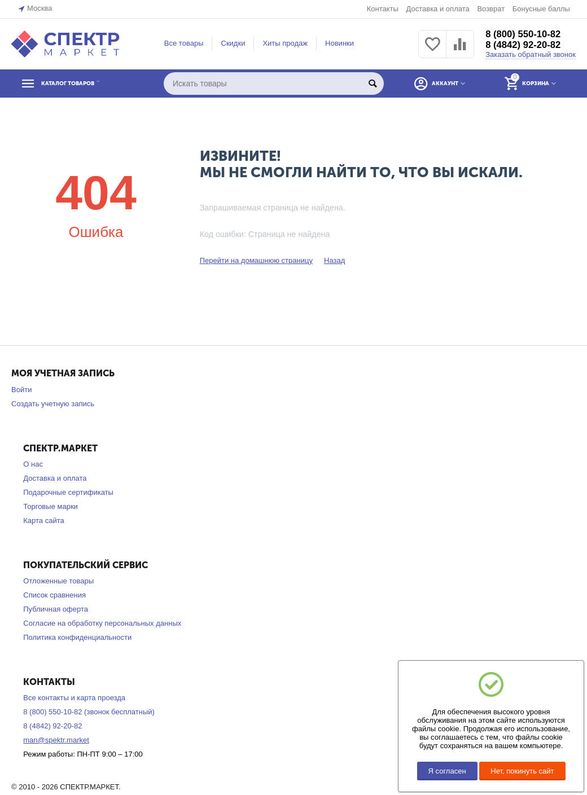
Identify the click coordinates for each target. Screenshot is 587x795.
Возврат (491, 9)
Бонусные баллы (541, 9)
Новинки (339, 43)
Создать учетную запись (52, 403)
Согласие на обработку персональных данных (102, 623)
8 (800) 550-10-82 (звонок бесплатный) (89, 712)
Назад (334, 260)
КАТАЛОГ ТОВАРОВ (81, 83)
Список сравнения (54, 595)
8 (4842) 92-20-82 (526, 45)
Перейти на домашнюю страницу (256, 260)
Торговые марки (50, 506)
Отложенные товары (58, 581)
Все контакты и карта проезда (74, 697)
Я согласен (447, 771)
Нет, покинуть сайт (522, 771)
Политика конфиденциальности (77, 637)
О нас (33, 464)
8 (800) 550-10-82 (526, 33)
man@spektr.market (56, 740)
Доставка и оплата (437, 9)
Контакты (382, 9)
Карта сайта (43, 520)
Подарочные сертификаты (68, 492)
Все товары (184, 43)
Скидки (233, 43)
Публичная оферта (55, 609)
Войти (21, 389)
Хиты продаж (285, 43)
